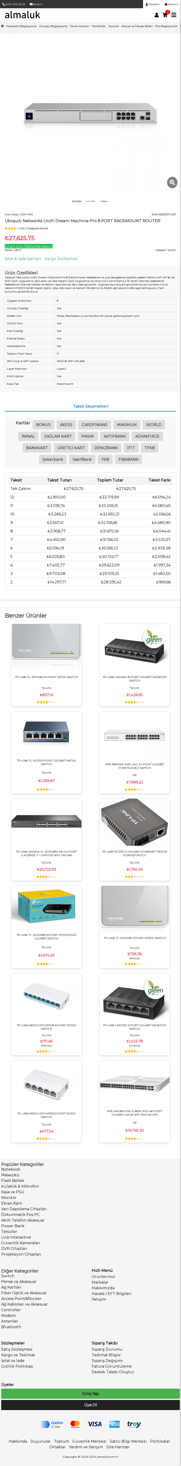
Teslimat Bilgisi (106, 1355)
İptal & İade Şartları (23, 258)
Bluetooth (11, 1327)
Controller (11, 1310)
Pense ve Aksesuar (19, 1281)
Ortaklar (57, 1447)
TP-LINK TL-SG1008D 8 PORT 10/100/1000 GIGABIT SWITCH (46, 936)
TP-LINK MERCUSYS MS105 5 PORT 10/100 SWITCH (46, 1115)
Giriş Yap (90, 1393)
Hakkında (18, 1441)
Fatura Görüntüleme (112, 1366)
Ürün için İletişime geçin (29, 246)
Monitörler (99, 26)
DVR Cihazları (14, 1248)
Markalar (100, 1282)
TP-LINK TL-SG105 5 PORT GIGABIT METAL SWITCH (46, 762)
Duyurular (40, 1441)
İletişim (36, 4)
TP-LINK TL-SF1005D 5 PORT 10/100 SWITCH (135, 938)
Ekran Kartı (11, 1203)
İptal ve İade (13, 1360)
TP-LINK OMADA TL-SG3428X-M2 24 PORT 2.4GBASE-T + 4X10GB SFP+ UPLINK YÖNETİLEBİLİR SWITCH (46, 853)
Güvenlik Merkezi (89, 1441)
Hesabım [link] (152, 4)
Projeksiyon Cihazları (21, 1254)
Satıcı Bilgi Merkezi (128, 1441)
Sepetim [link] (172, 4)
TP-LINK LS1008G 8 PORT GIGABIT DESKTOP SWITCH (135, 678)
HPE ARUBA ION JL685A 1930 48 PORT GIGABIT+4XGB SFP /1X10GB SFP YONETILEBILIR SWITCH (134, 1112)
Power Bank (13, 1226)
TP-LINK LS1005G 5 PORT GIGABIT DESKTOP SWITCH (134, 1026)
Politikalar (160, 1441)
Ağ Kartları (11, 1287)
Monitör (8, 1197)
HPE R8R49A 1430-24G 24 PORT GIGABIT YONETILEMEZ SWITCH (134, 766)
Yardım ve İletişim (86, 1447)
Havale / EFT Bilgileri (112, 1293)
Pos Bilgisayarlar (166, 26)
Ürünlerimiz (103, 1276)
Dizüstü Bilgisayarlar (53, 26)
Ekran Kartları (79, 26)
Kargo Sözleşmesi (61, 258)
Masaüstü (10, 1175)
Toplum (61, 1441)
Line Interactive (16, 1237)
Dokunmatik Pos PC (20, 1214)
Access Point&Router (21, 1298)
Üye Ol (90, 1405)
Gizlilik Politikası (17, 1366)
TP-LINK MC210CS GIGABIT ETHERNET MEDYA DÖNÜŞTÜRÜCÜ (134, 853)
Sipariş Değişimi (107, 1360)
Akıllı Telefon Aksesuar (23, 1220)
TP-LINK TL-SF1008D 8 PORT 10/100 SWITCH (46, 677)
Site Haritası (117, 1447)
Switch (7, 1276)
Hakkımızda (103, 1288)
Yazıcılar (113, 26)
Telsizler (9, 1231)
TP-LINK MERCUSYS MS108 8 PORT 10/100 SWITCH (46, 1026)
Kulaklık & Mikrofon (20, 1186)
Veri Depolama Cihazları (24, 1209)
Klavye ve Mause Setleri (137, 26)
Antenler (9, 1321)
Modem (8, 1315)
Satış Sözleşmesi (17, 1349)
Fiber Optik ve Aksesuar (24, 1293)
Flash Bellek (12, 1180)
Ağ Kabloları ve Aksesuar (24, 1304)
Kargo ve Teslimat (18, 1355)
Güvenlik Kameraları (20, 1243)
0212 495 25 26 (13, 4)
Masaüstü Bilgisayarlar (21, 26)
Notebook (10, 1169)
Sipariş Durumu (107, 1349)
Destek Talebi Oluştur (113, 1372)
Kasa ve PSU (12, 1192)
